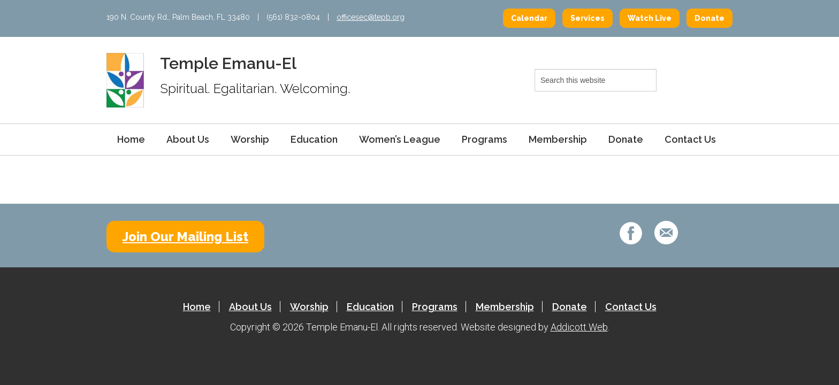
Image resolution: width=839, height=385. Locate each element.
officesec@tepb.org (371, 17)
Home (131, 139)
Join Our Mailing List (185, 236)
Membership (558, 139)
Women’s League (399, 139)
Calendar (529, 18)
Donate (709, 18)
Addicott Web (579, 327)
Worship (250, 139)
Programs (484, 139)
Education (314, 139)
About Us (187, 139)
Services (587, 18)
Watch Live (650, 18)
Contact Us (690, 139)
